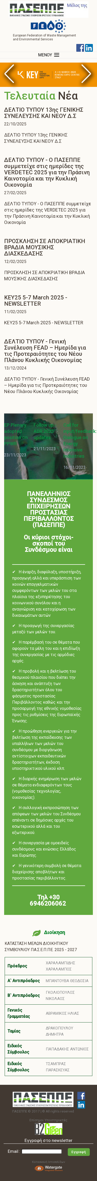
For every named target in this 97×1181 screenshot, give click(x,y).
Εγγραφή (78, 1152)
